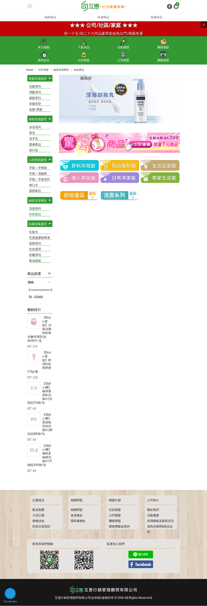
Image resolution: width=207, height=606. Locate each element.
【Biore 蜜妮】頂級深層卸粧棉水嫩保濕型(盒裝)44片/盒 (39, 329)
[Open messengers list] (10, 593)
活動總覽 (123, 44)
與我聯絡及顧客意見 (160, 521)
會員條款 (77, 515)
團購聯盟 (163, 57)
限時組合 (44, 57)
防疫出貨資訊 (41, 526)
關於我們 (153, 510)
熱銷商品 (50, 17)
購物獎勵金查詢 (119, 526)
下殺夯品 (84, 44)
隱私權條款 (78, 521)
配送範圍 (38, 510)
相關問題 (77, 510)
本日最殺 (44, 44)
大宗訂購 (38, 515)
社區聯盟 (84, 57)
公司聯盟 (123, 57)
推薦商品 (156, 17)
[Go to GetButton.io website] (10, 601)
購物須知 (38, 521)
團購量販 (163, 44)
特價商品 (103, 17)
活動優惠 (153, 515)
